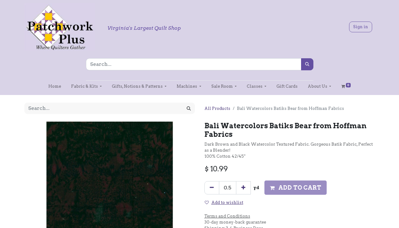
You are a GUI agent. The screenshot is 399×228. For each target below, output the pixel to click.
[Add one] (243, 187)
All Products (217, 108)
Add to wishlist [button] (224, 202)
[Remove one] (211, 187)
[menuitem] (54, 86)
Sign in (360, 26)
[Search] (307, 64)
